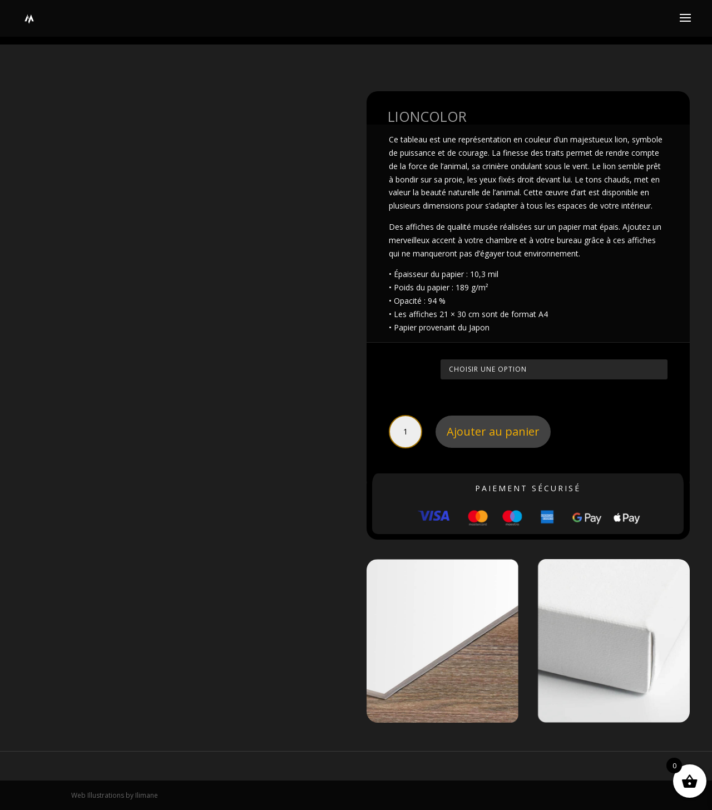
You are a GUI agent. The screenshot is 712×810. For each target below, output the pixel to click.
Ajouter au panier (493, 431)
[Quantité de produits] (405, 431)
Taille (402, 367)
